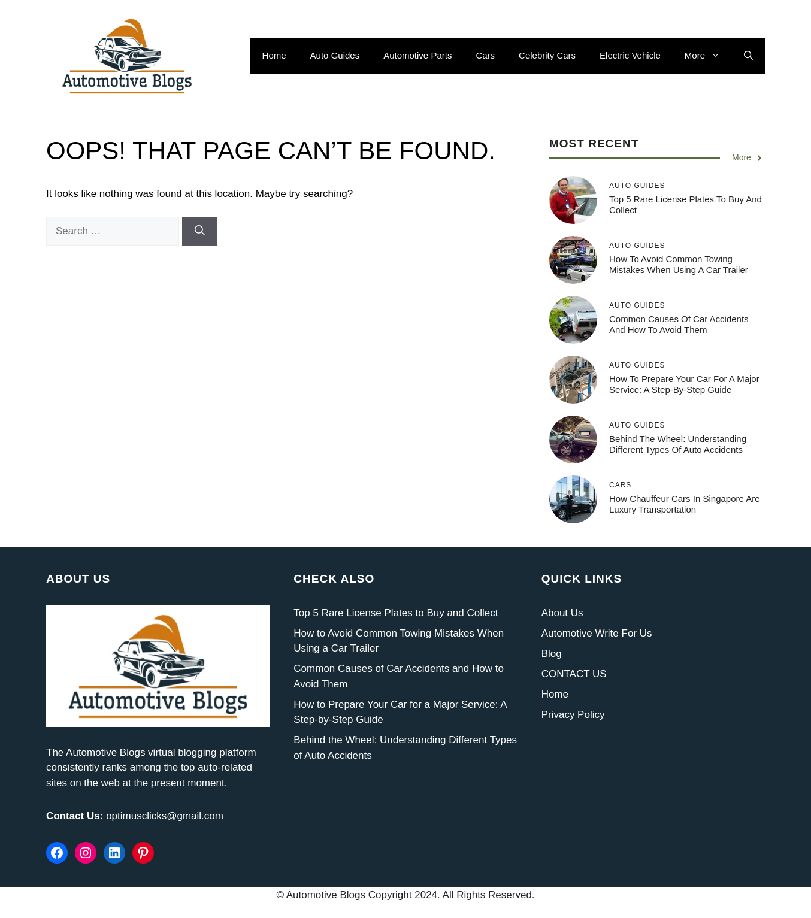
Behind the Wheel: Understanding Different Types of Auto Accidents (677, 444)
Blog (551, 653)
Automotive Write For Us (596, 633)
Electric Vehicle (630, 55)
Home (274, 55)
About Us (562, 613)
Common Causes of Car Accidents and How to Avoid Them (679, 324)
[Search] (199, 231)
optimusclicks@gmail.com (164, 816)
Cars (485, 55)
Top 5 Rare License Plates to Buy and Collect (395, 613)
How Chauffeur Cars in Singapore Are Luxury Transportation (684, 503)
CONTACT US (574, 674)
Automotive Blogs (105, 752)
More (708, 56)
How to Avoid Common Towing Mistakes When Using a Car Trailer (678, 264)
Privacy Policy (573, 714)
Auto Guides (335, 55)
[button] (748, 56)
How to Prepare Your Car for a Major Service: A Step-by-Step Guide (684, 384)
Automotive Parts (417, 55)
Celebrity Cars (547, 55)
